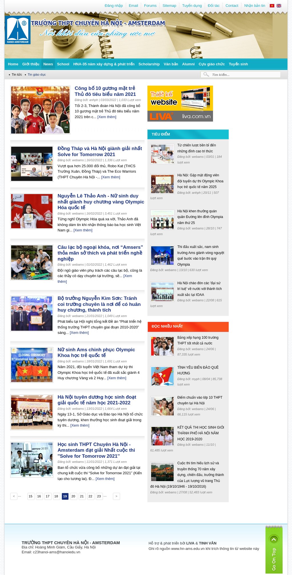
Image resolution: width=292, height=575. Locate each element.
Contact (232, 5)
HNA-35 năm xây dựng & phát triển (104, 64)
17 (47, 496)
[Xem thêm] (107, 117)
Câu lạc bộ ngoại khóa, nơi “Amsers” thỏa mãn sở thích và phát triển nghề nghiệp (100, 253)
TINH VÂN (207, 543)
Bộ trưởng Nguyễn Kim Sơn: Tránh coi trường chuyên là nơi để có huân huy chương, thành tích (99, 304)
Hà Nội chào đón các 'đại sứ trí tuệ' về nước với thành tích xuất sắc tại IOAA (199, 289)
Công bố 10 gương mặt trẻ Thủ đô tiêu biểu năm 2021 (105, 91)
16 (39, 496)
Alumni (188, 64)
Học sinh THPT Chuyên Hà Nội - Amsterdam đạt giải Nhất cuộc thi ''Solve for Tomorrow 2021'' (96, 450)
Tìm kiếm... (221, 74)
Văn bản (171, 64)
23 (99, 496)
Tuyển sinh (238, 64)
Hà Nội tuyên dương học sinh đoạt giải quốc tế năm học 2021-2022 (97, 400)
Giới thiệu (30, 64)
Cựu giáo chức (212, 64)
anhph (197, 192)
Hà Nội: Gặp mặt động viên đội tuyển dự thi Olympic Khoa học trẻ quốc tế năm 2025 (200, 181)
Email (133, 5)
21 (82, 496)
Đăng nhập (114, 5)
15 (30, 496)
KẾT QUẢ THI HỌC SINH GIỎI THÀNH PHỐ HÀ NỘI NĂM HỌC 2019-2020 (200, 433)
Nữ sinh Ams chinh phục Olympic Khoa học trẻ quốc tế (96, 352)
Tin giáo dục (37, 74)
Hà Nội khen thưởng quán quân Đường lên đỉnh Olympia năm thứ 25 (200, 217)
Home (13, 64)
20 (73, 496)
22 (90, 496)
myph (196, 379)
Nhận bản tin (254, 5)
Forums (150, 5)
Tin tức (17, 74)
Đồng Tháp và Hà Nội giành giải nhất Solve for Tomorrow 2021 (100, 151)
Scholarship (149, 64)
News (48, 64)
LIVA (190, 543)
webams (198, 156)
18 (56, 496)
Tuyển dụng (192, 5)
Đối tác (214, 5)
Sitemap (169, 5)
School (63, 64)
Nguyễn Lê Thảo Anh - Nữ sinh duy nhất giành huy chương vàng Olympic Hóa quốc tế (101, 201)
